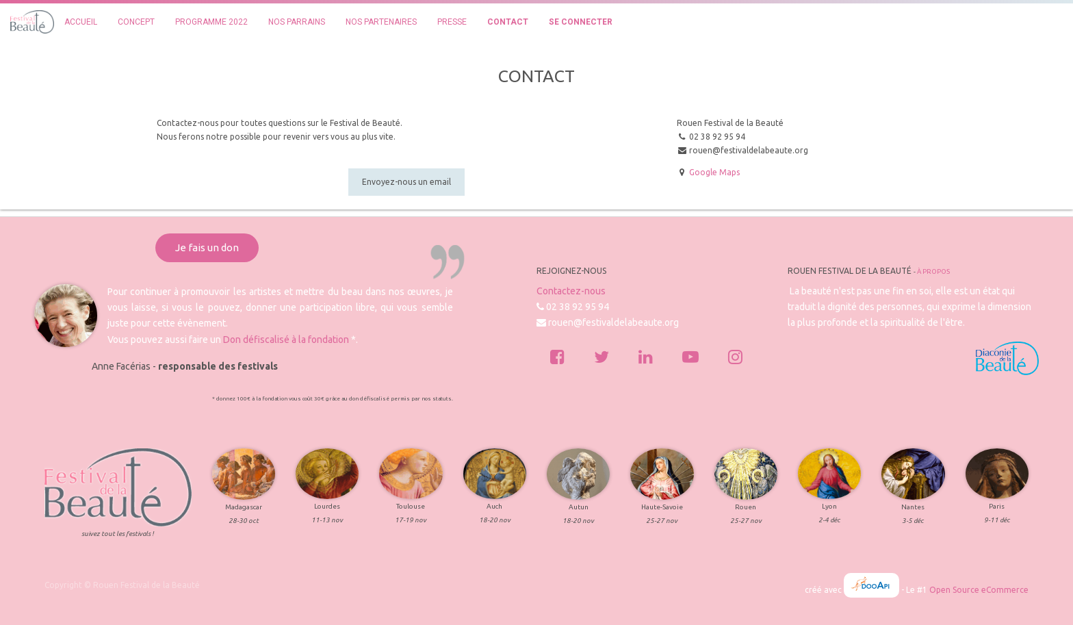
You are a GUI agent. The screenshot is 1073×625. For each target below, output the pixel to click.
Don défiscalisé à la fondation (286, 339)
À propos (933, 271)
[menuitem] (80, 22)
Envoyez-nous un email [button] (406, 181)
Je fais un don (207, 247)
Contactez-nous (571, 290)
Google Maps (714, 172)
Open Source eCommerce (979, 589)
